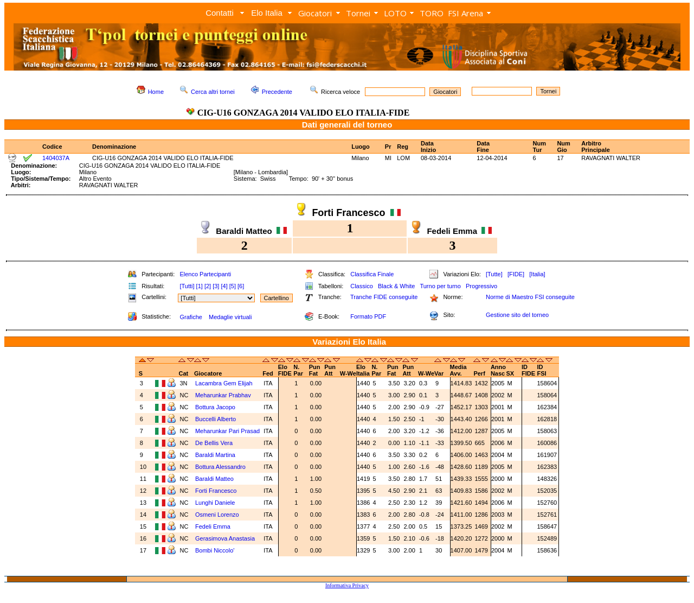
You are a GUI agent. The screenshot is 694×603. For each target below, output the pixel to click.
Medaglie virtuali (230, 317)
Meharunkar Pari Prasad (227, 431)
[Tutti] (186, 286)
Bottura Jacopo (215, 407)
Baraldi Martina (215, 455)
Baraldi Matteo (214, 478)
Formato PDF (368, 316)
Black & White (396, 286)
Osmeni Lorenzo (217, 514)
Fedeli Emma (212, 526)
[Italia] (537, 274)
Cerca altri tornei (213, 91)
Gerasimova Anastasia (225, 538)
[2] (207, 286)
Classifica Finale (372, 274)
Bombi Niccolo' (214, 550)
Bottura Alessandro (220, 467)
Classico (361, 286)
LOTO (395, 13)
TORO (432, 13)
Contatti (219, 12)
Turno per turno (440, 286)
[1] (199, 286)
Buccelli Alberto (215, 419)
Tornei (358, 13)
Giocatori (315, 13)
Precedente (277, 91)
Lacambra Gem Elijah (224, 383)
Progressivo (481, 286)
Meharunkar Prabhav (223, 395)
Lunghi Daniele (215, 502)
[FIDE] (515, 274)
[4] (224, 286)
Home (156, 91)
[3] (216, 286)
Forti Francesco (215, 490)
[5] (232, 286)
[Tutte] (494, 274)
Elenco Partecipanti (205, 274)
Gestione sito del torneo (517, 315)
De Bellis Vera (214, 443)
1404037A (55, 158)
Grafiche (190, 317)
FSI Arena (465, 13)
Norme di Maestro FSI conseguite (530, 297)
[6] (240, 286)
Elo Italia (266, 12)
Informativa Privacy (347, 585)
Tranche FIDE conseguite (383, 297)
